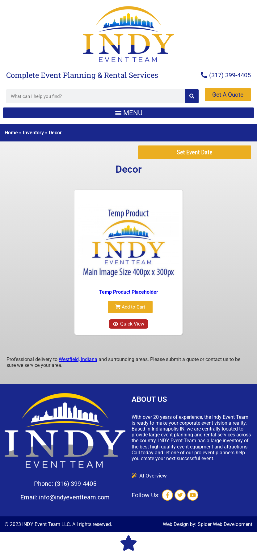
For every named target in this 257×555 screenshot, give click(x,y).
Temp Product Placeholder (128, 292)
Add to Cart (130, 307)
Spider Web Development (225, 524)
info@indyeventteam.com (74, 497)
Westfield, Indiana (78, 359)
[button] (128, 112)
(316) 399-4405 (75, 483)
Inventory (33, 133)
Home (11, 133)
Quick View (128, 324)
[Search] (192, 96)
